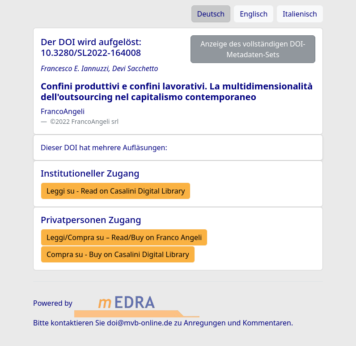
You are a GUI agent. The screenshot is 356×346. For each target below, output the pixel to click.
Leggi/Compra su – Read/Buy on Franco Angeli (124, 237)
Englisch (253, 14)
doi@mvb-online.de (139, 323)
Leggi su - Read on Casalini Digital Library (116, 191)
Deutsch (211, 14)
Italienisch (300, 14)
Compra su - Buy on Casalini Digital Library (118, 254)
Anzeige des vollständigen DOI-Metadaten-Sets (252, 49)
